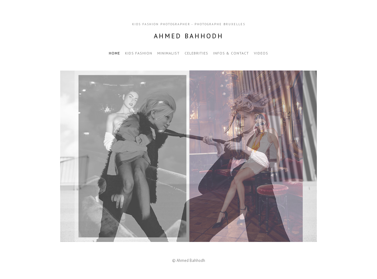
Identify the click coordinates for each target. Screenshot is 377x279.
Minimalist (168, 53)
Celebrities (196, 53)
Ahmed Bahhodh (188, 36)
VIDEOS (261, 53)
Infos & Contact (231, 53)
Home (114, 53)
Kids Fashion (138, 53)
